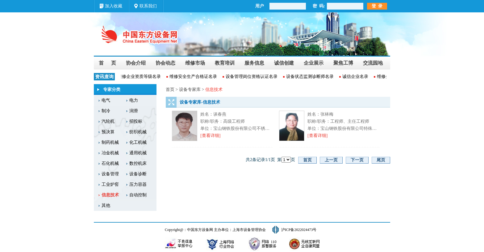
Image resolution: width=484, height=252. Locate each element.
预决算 (108, 132)
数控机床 (138, 163)
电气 (106, 100)
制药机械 (110, 142)
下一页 (357, 160)
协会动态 (165, 63)
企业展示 (313, 63)
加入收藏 (113, 6)
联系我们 (148, 6)
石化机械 (110, 163)
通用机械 (138, 153)
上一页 (331, 160)
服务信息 (254, 63)
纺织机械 (138, 132)
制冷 (106, 111)
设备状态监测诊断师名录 (310, 76)
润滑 (133, 111)
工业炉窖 (110, 184)
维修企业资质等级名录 (139, 76)
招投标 (135, 121)
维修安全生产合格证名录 (194, 76)
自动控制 (138, 195)
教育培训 (225, 63)
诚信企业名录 (356, 76)
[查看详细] (210, 135)
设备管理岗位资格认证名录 (252, 76)
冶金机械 (110, 153)
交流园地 (373, 63)
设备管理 (110, 174)
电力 (133, 100)
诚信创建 (284, 63)
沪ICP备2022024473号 (299, 230)
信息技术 (110, 195)
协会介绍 (136, 63)
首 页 (107, 63)
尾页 (381, 160)
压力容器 (138, 184)
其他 (106, 205)
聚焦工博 (343, 63)
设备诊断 (138, 174)
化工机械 (138, 142)
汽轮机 (108, 121)
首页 (307, 160)
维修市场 (195, 63)
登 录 (377, 6)
